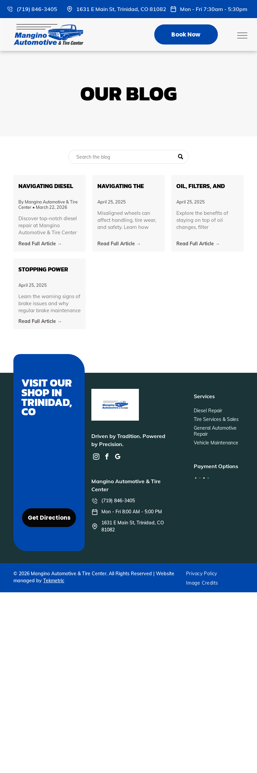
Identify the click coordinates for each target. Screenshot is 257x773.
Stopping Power (43, 269)
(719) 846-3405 (37, 9)
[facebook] (106, 457)
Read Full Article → (40, 244)
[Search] (128, 157)
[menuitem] (204, 573)
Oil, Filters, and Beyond (200, 185)
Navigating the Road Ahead (120, 185)
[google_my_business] (117, 457)
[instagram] (96, 457)
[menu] (242, 35)
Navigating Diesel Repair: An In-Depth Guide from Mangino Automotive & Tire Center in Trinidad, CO (48, 185)
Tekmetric (53, 581)
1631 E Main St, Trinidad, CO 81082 (121, 9)
